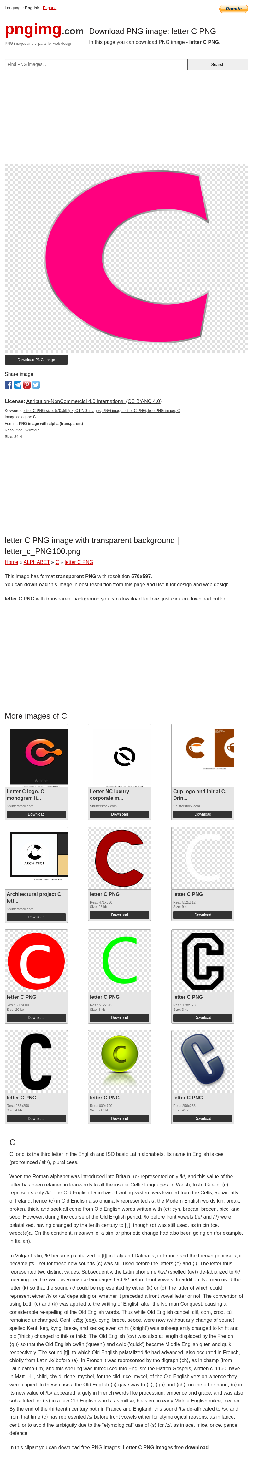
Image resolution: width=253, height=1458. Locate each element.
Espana (49, 7)
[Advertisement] (126, 119)
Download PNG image (36, 360)
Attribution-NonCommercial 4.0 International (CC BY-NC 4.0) (94, 401)
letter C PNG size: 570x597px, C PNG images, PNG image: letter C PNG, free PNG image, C (101, 410)
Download (36, 814)
